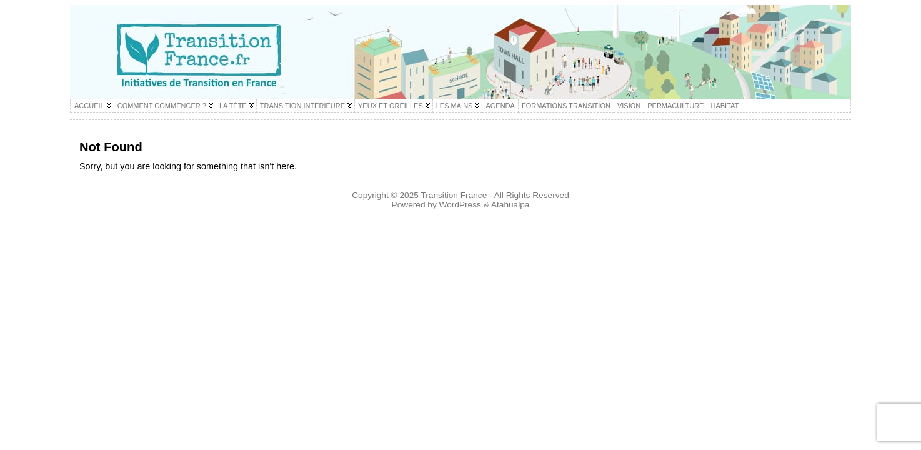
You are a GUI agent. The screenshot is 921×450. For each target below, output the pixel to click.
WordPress (460, 204)
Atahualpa (510, 204)
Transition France (454, 195)
